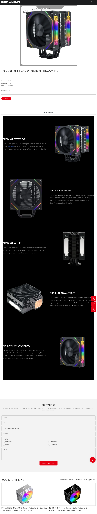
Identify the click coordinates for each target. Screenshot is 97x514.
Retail (7, 444)
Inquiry (6, 98)
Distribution (8, 441)
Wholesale (54, 441)
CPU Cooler (10, 146)
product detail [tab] (48, 112)
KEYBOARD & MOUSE (66, 479)
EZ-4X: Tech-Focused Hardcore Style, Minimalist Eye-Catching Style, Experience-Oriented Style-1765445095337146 (69, 509)
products (92, 479)
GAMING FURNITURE (81, 479)
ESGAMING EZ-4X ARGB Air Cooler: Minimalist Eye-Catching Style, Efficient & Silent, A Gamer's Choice (24, 509)
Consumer (54, 444)
